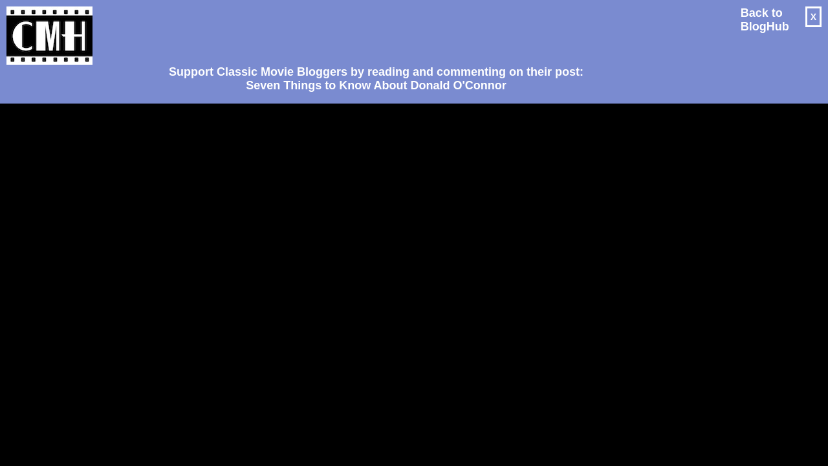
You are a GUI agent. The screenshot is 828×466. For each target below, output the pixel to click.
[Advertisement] (371, 30)
